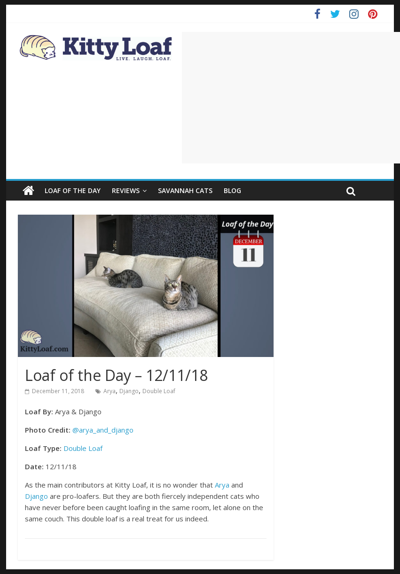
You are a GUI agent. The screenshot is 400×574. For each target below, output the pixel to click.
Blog (232, 190)
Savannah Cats (185, 190)
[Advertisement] (291, 97)
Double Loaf (158, 391)
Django (129, 391)
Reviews (126, 190)
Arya (109, 391)
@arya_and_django (102, 429)
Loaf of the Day (73, 190)
